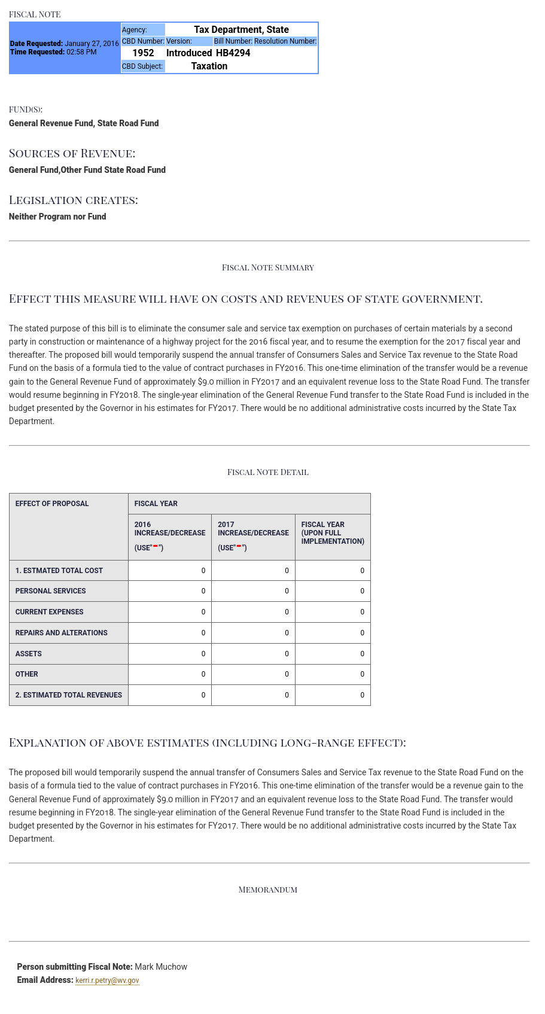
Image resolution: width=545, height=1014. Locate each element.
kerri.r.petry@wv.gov (107, 980)
